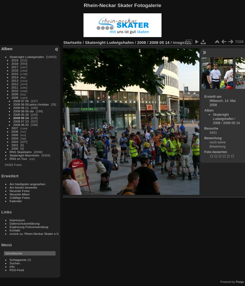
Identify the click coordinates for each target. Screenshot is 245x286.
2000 (15, 148)
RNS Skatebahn (21, 152)
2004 (15, 138)
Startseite (72, 42)
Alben (7, 48)
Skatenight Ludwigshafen (27, 57)
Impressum (17, 220)
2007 (15, 128)
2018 (15, 63)
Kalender (16, 201)
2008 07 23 (21, 121)
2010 (15, 90)
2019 (15, 60)
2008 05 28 (21, 114)
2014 (15, 77)
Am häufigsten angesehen (28, 184)
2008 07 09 (21, 101)
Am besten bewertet (23, 187)
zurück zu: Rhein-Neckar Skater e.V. (34, 233)
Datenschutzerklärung (25, 223)
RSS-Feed (17, 270)
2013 (15, 80)
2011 (15, 87)
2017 (15, 67)
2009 (15, 94)
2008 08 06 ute (23, 111)
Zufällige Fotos (20, 197)
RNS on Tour (18, 158)
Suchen (15, 263)
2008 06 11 (21, 107)
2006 (15, 131)
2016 (15, 70)
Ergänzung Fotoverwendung (29, 227)
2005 (15, 135)
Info (12, 266)
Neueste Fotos (20, 190)
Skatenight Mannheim (25, 155)
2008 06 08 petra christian (31, 104)
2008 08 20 (21, 124)
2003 (15, 141)
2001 (15, 145)
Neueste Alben (20, 194)
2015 (15, 73)
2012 (15, 84)
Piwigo (240, 281)
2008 (15, 97)
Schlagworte (18, 259)
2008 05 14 (21, 118)
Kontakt (15, 230)
